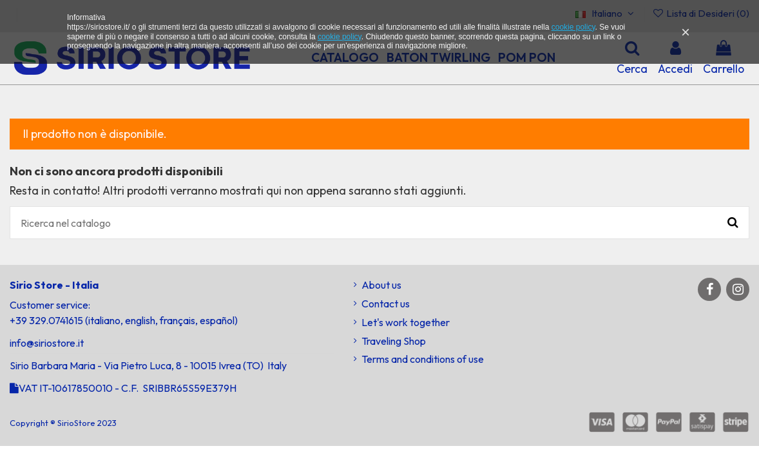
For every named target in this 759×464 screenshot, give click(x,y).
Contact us (385, 303)
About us (381, 284)
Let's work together (405, 322)
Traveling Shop (393, 340)
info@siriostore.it (47, 342)
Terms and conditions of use (422, 359)
